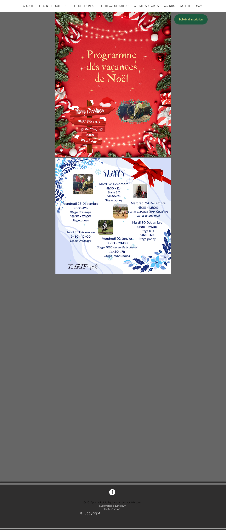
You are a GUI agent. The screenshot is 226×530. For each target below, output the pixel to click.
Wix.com (136, 502)
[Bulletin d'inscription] (191, 19)
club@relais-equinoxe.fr (112, 506)
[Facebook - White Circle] (112, 492)
